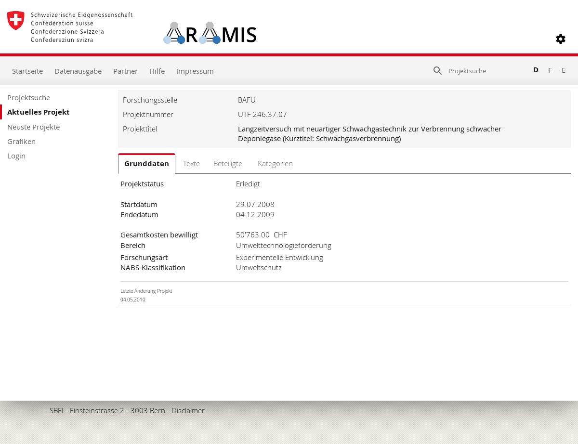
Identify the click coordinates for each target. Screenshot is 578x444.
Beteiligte (227, 163)
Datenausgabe (78, 71)
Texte (191, 163)
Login (16, 155)
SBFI (57, 410)
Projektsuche (28, 97)
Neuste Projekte (33, 126)
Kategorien (275, 163)
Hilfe (157, 71)
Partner (125, 71)
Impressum (195, 71)
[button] (560, 39)
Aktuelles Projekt (38, 112)
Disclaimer (188, 410)
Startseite (27, 71)
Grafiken (21, 141)
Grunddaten (146, 163)
